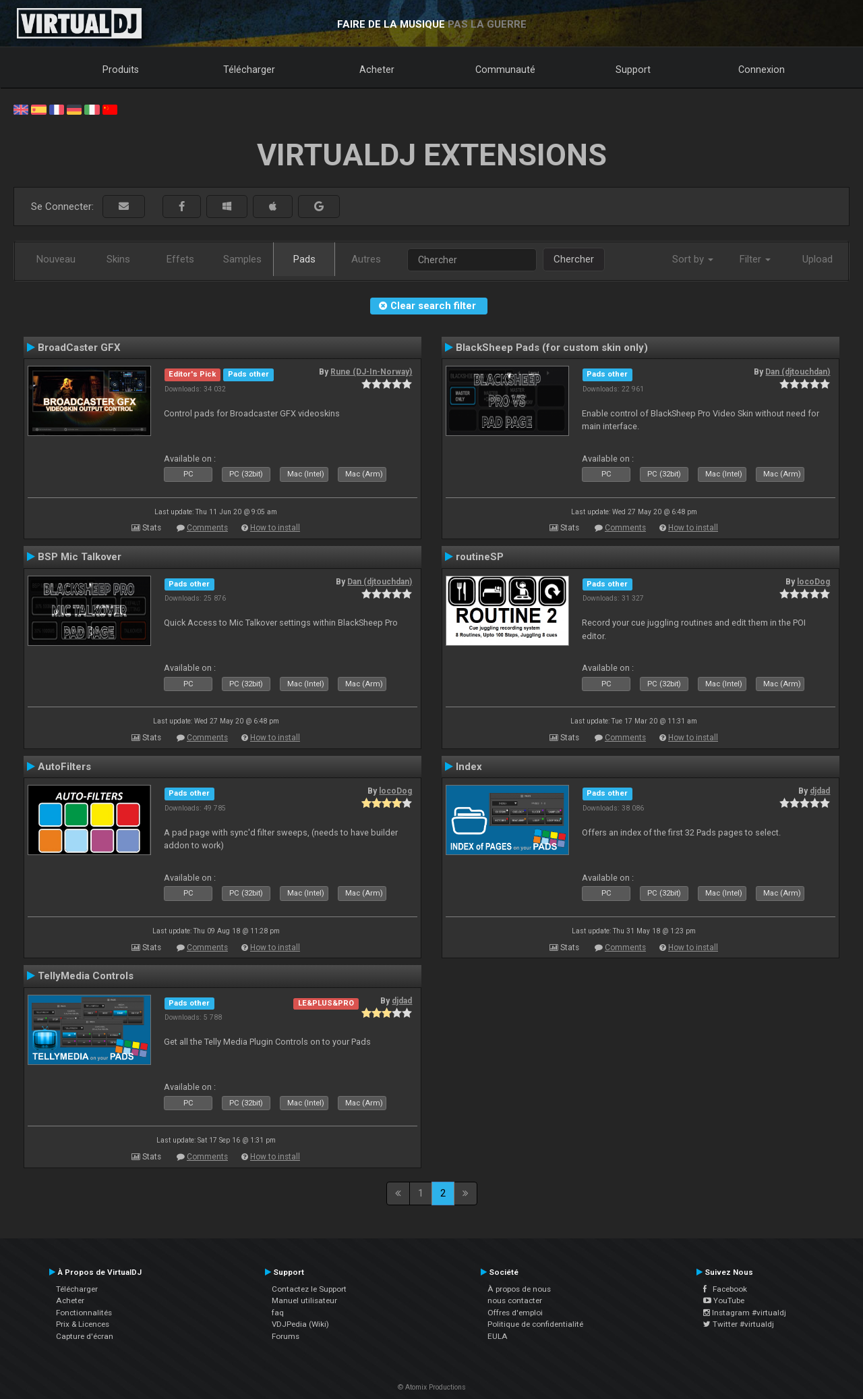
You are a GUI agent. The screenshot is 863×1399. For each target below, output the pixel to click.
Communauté (505, 69)
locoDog (813, 581)
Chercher (574, 259)
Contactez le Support (309, 1289)
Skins (118, 259)
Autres (366, 259)
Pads (304, 259)
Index (469, 767)
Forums (285, 1336)
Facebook (725, 1289)
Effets (180, 259)
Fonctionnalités (84, 1312)
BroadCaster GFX (79, 347)
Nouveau (56, 259)
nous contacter (514, 1300)
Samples (242, 259)
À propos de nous (519, 1289)
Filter (755, 259)
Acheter (376, 69)
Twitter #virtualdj (738, 1324)
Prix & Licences (82, 1324)
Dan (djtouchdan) (797, 372)
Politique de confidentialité (535, 1324)
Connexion (761, 69)
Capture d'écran (84, 1336)
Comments (207, 527)
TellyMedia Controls (85, 976)
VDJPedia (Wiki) (300, 1324)
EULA (497, 1336)
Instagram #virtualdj (744, 1312)
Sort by (692, 259)
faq (278, 1312)
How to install (275, 527)
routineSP (480, 557)
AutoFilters (64, 767)
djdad (820, 791)
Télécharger (249, 69)
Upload (817, 259)
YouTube (723, 1300)
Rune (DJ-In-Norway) (371, 372)
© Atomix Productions (432, 1387)
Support (633, 69)
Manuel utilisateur (304, 1300)
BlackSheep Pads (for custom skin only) (552, 347)
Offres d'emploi (515, 1312)
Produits (120, 69)
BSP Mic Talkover (79, 557)
